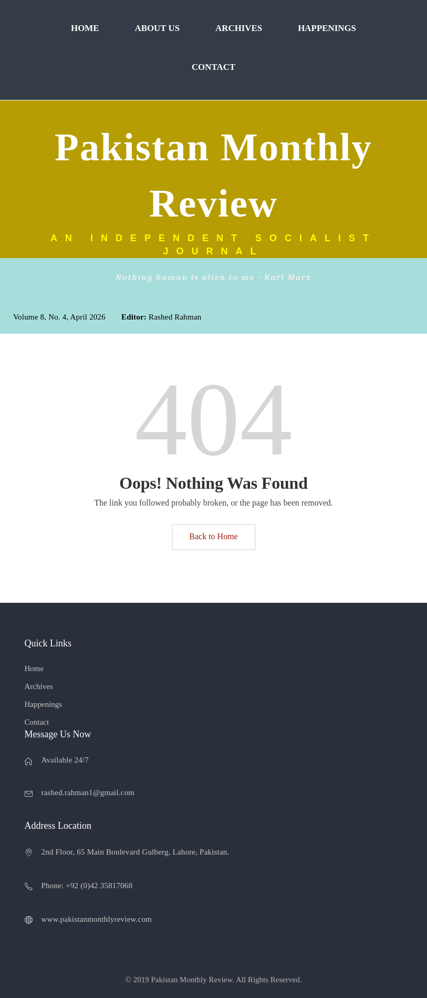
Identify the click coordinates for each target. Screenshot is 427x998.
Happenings (327, 28)
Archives (238, 28)
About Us (157, 28)
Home (85, 28)
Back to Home (213, 536)
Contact (213, 67)
